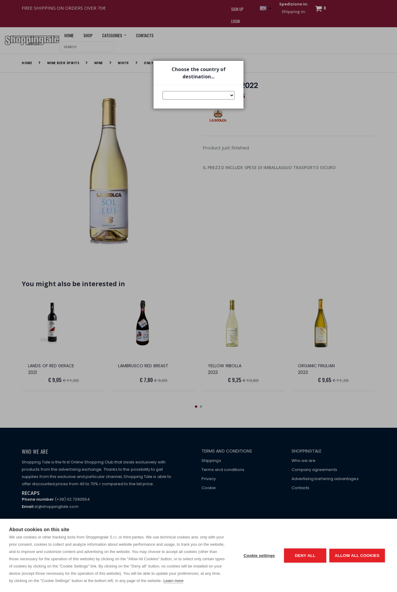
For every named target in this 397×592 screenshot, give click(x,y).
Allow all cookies (357, 555)
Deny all (305, 555)
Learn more (173, 580)
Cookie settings (259, 555)
